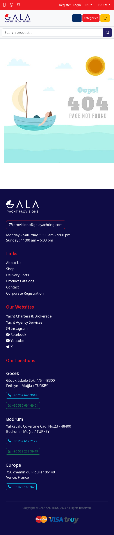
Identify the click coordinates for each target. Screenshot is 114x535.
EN (87, 5)
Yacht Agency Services (24, 322)
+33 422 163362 (21, 487)
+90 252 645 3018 (22, 395)
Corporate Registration (25, 293)
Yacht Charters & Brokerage (29, 316)
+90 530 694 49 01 (23, 405)
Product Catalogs (20, 281)
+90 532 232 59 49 (23, 451)
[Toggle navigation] (77, 18)
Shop (10, 268)
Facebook (16, 334)
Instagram (17, 328)
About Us (13, 262)
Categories (91, 18)
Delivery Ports (17, 275)
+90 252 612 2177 (22, 441)
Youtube (15, 340)
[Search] (52, 32)
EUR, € (103, 5)
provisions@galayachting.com (35, 224)
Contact (12, 287)
